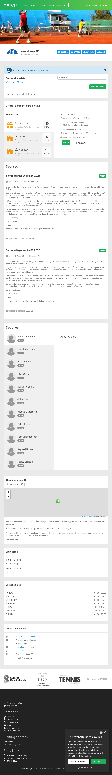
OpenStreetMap (92, 516)
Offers (75, 52)
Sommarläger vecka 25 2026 (23, 175)
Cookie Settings (25, 768)
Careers (8, 725)
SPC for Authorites (13, 730)
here (47, 70)
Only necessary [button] (79, 761)
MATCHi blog (10, 761)
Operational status (13, 702)
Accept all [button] (98, 761)
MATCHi (11, 5)
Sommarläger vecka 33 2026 (23, 250)
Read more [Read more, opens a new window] (88, 756)
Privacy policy (11, 719)
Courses (88, 52)
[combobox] (101, 732)
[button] (58, 501)
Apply (102, 176)
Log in (66, 142)
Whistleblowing (11, 728)
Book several (98, 86)
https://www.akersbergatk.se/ (29, 636)
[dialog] (87, 750)
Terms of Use (11, 722)
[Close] (104, 70)
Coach (101, 52)
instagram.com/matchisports (17, 758)
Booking (63, 52)
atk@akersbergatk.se (25, 647)
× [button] (105, 732)
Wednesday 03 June (15, 82)
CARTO (105, 516)
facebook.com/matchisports (17, 755)
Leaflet (84, 516)
